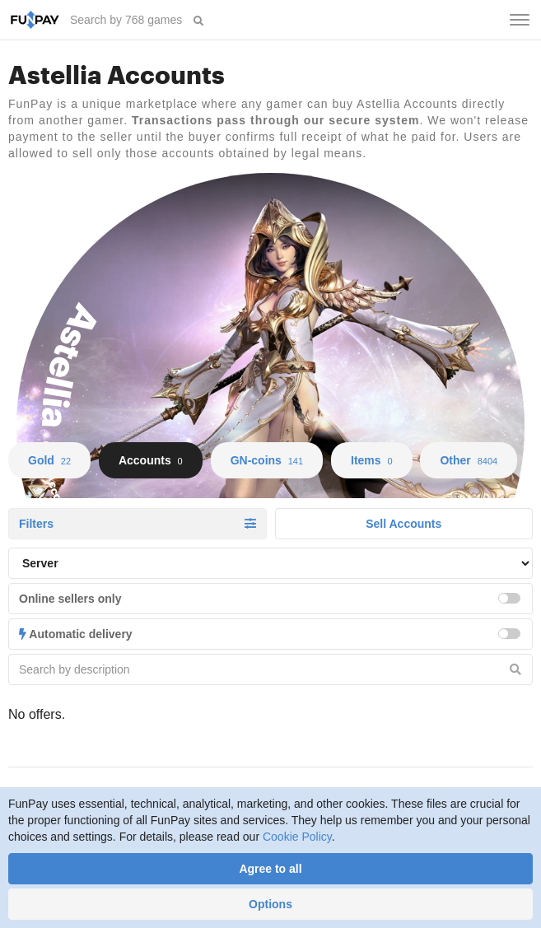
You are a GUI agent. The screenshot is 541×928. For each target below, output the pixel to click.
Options (270, 904)
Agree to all (270, 868)
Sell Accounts (403, 523)
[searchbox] (127, 19)
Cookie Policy (297, 836)
